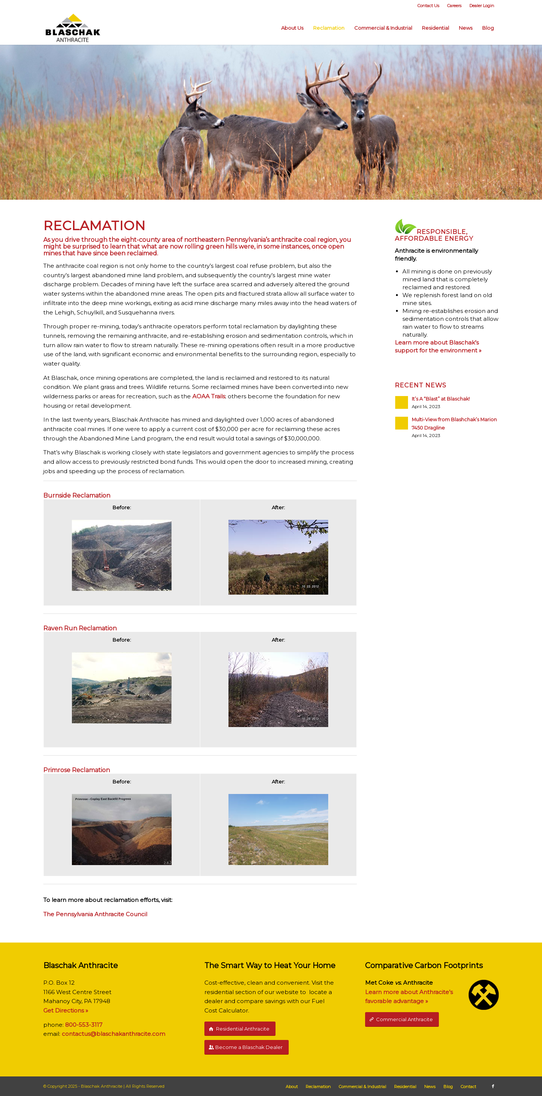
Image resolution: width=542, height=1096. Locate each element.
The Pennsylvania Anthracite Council (95, 914)
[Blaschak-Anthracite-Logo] (73, 28)
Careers (454, 5)
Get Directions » (65, 1010)
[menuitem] (428, 6)
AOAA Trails (208, 396)
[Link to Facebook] (493, 1086)
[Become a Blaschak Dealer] (246, 1047)
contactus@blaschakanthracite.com (113, 1033)
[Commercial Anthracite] (402, 1019)
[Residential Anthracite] (240, 1029)
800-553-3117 (83, 1024)
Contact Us (428, 5)
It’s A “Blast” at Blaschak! (441, 399)
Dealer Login (481, 5)
